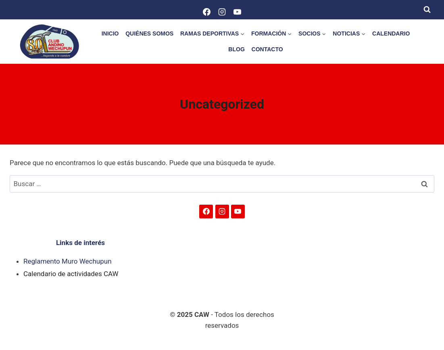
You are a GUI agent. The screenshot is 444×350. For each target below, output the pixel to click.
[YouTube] (237, 11)
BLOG (236, 49)
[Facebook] (207, 11)
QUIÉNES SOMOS (149, 33)
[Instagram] (222, 11)
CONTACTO (267, 49)
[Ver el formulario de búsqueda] (427, 9)
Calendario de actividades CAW (71, 274)
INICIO (110, 33)
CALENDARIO (391, 33)
